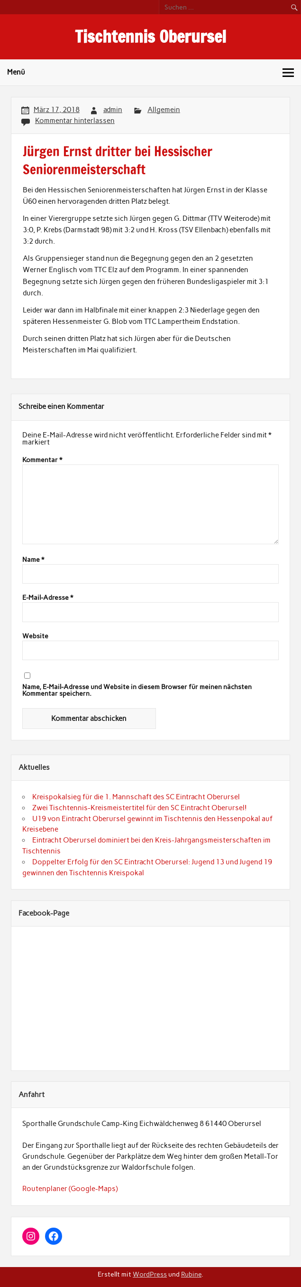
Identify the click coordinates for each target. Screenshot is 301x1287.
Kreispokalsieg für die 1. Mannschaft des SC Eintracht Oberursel (136, 797)
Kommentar (42, 460)
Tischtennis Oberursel (150, 36)
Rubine (191, 1274)
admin (112, 109)
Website (35, 636)
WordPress (150, 1274)
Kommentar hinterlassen (75, 120)
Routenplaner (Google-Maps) (70, 1188)
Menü (16, 72)
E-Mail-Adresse (47, 598)
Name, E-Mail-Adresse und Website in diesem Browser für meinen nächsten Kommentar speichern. (137, 690)
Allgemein (163, 109)
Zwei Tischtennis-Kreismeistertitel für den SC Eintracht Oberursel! (139, 808)
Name (33, 560)
